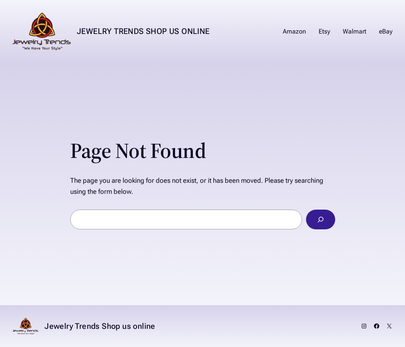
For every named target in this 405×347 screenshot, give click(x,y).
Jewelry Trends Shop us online (143, 31)
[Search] (320, 220)
